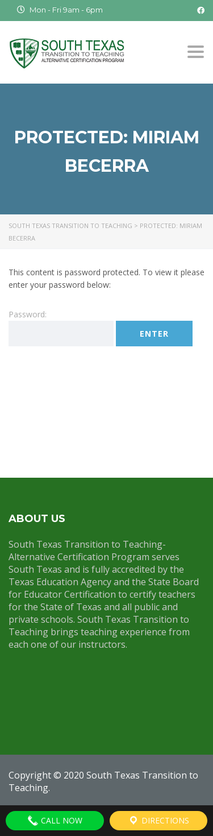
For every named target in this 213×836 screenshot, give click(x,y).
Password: (61, 327)
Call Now (54, 820)
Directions (158, 820)
